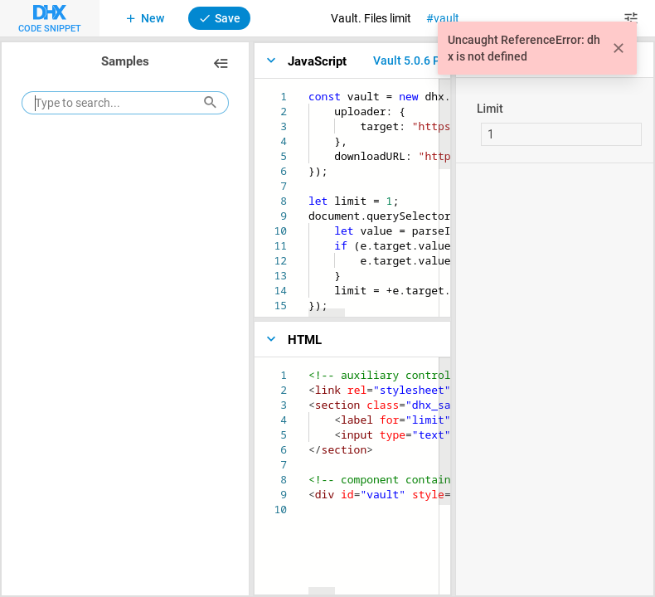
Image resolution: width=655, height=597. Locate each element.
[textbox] (308, 89)
